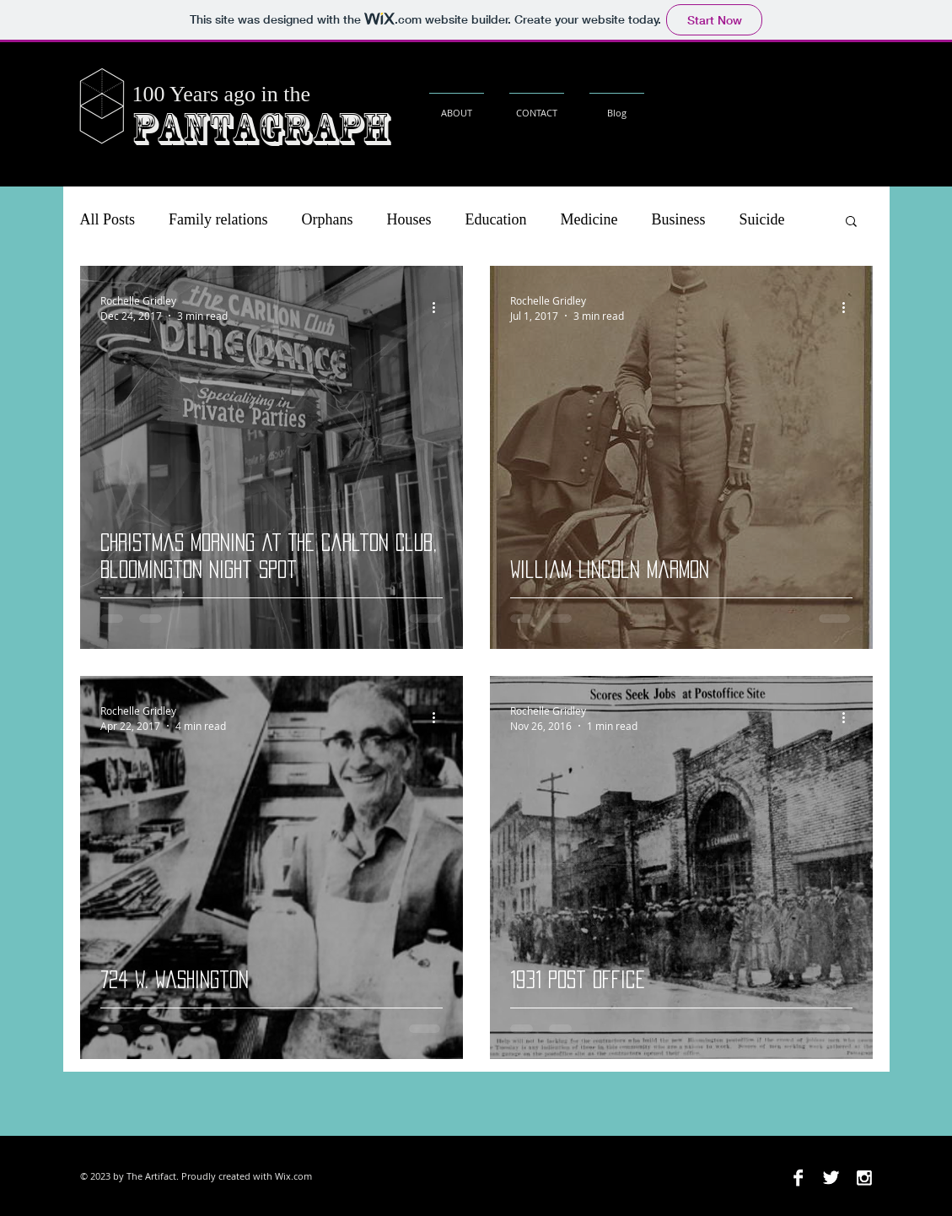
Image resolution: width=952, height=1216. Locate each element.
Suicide (762, 219)
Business (678, 219)
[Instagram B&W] (863, 1177)
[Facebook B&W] (798, 1177)
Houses (409, 219)
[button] (851, 222)
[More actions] (440, 307)
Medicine (589, 219)
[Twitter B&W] (831, 1177)
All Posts (108, 219)
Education (496, 219)
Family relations (218, 219)
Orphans (327, 219)
